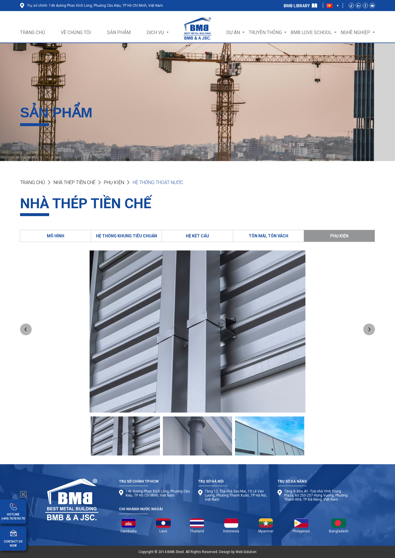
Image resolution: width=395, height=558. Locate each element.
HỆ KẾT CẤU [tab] (197, 236)
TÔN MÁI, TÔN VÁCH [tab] (268, 236)
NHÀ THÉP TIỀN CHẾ (74, 182)
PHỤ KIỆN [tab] (339, 236)
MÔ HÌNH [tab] (55, 236)
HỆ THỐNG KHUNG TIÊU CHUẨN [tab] (126, 236)
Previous (26, 329)
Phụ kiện (114, 182)
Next (369, 329)
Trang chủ (32, 182)
